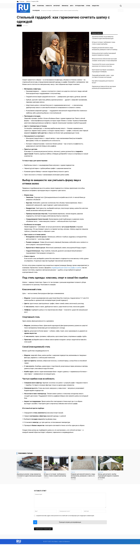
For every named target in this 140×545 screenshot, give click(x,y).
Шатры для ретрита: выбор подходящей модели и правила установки (104, 54)
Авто (18, 472)
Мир (45, 472)
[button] (120, 5)
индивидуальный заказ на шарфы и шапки (66, 268)
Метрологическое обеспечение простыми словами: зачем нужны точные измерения (104, 59)
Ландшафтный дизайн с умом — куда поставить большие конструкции (103, 76)
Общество (100, 472)
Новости (73, 472)
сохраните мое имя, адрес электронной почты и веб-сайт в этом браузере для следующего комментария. (65, 515)
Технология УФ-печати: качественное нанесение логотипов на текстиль (103, 65)
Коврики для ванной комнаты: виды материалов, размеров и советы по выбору (104, 48)
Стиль (19, 25)
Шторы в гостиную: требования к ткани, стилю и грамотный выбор (59, 10)
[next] (122, 10)
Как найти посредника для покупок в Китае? (103, 81)
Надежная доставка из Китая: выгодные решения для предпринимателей (104, 87)
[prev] (119, 10)
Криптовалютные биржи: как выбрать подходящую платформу (103, 70)
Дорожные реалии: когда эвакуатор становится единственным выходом (102, 37)
